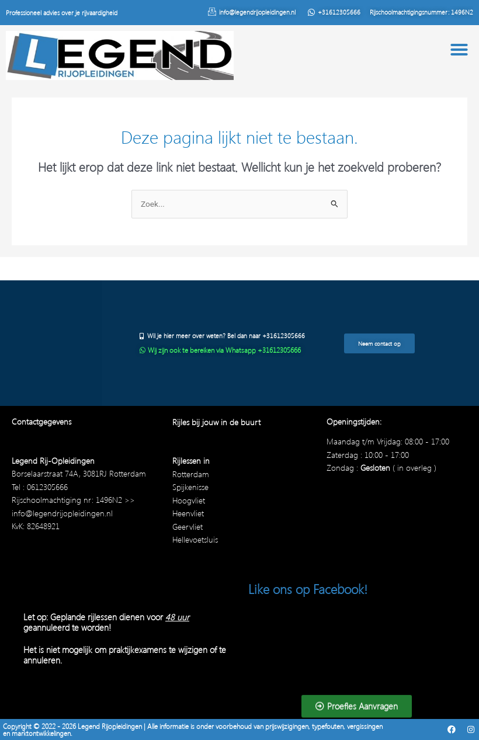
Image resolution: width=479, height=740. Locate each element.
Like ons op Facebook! (307, 588)
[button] (459, 50)
